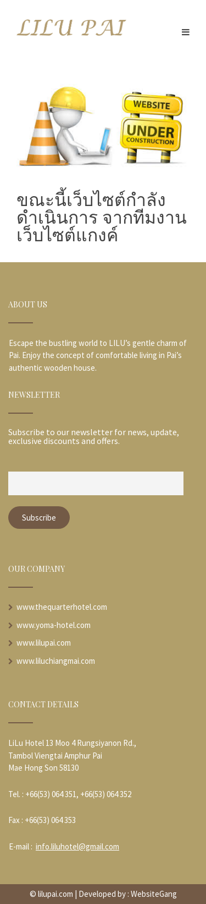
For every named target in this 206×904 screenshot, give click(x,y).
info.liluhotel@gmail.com (77, 846)
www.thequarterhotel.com (61, 607)
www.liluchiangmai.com (55, 661)
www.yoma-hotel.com (53, 625)
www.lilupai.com (43, 642)
